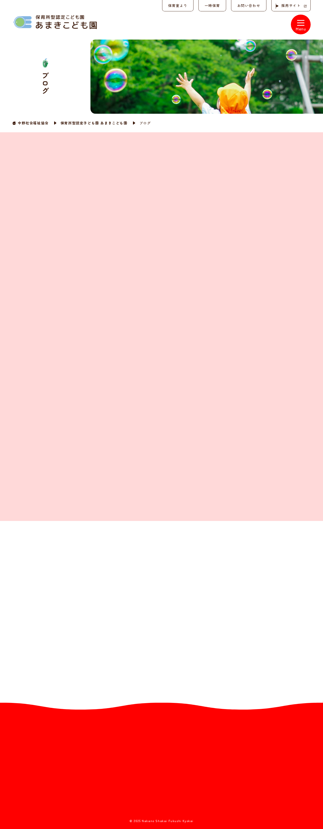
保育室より (177, 5)
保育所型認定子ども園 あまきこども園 (94, 122)
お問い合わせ (248, 5)
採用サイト (291, 5)
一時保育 (211, 5)
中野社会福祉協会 (33, 122)
